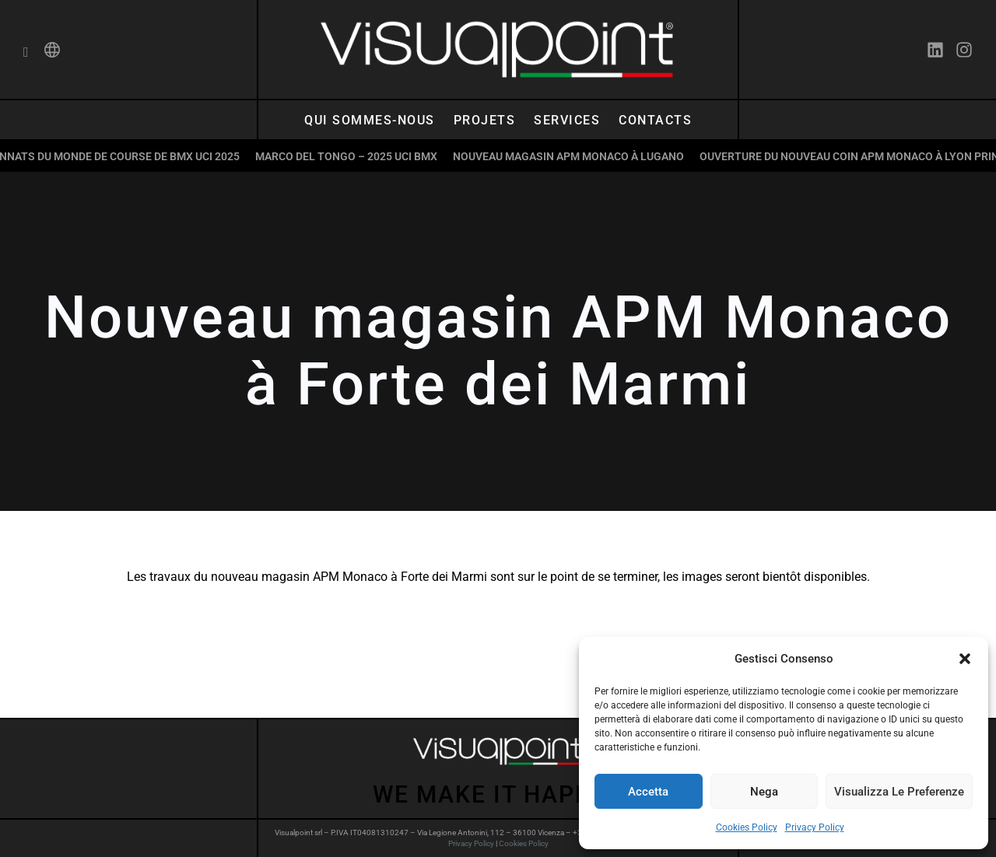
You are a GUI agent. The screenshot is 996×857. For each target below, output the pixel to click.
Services (567, 120)
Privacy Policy (814, 827)
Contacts (655, 120)
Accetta (648, 792)
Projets (485, 120)
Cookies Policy (746, 827)
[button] (965, 658)
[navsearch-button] (26, 52)
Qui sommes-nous (369, 120)
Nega (764, 792)
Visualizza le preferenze (899, 792)
